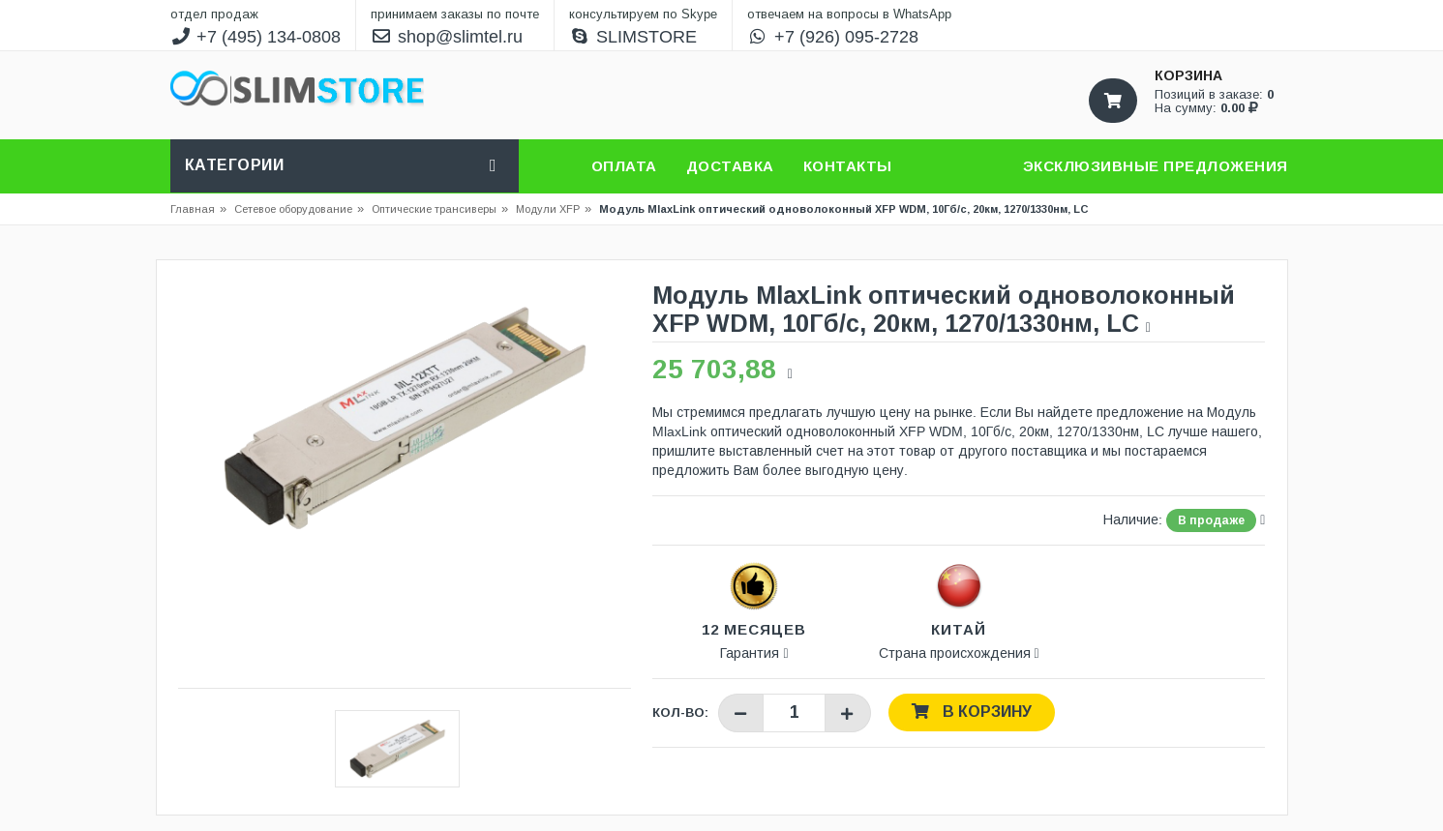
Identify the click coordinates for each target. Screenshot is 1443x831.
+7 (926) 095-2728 (832, 37)
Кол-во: (680, 712)
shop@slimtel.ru (447, 37)
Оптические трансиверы (434, 209)
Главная (192, 209)
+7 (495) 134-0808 (256, 37)
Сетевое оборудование (299, 209)
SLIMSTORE (633, 37)
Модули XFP (548, 209)
